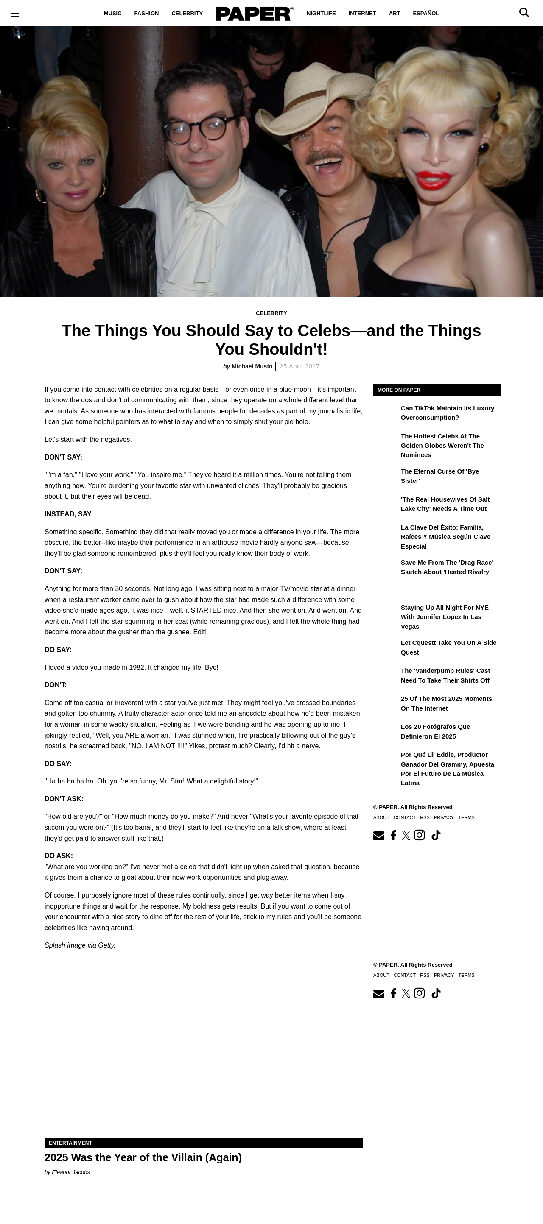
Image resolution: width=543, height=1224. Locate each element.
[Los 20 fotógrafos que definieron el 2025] (386, 732)
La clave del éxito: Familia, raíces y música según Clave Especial (445, 537)
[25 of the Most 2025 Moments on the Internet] (386, 704)
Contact (405, 817)
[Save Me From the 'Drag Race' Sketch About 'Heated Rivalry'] (386, 568)
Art (394, 13)
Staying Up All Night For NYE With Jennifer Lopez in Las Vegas (445, 617)
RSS (425, 817)
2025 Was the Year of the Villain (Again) (143, 1157)
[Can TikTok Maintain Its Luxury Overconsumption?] (386, 414)
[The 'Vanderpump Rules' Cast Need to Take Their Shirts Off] (386, 676)
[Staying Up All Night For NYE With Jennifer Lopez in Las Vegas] (386, 613)
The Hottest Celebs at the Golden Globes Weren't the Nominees (442, 445)
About (381, 817)
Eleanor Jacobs (71, 1172)
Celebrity (187, 13)
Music (113, 13)
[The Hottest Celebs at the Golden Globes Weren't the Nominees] (386, 442)
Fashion (146, 13)
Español (426, 13)
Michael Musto (252, 366)
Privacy (444, 817)
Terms (466, 817)
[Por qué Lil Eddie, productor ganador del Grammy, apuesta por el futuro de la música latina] (386, 760)
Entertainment (70, 1143)
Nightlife (321, 13)
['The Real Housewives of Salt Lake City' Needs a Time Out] (386, 505)
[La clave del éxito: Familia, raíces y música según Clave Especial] (386, 533)
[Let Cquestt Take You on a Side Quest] (386, 648)
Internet (362, 13)
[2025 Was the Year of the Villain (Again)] (204, 1058)
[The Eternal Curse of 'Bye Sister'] (386, 477)
